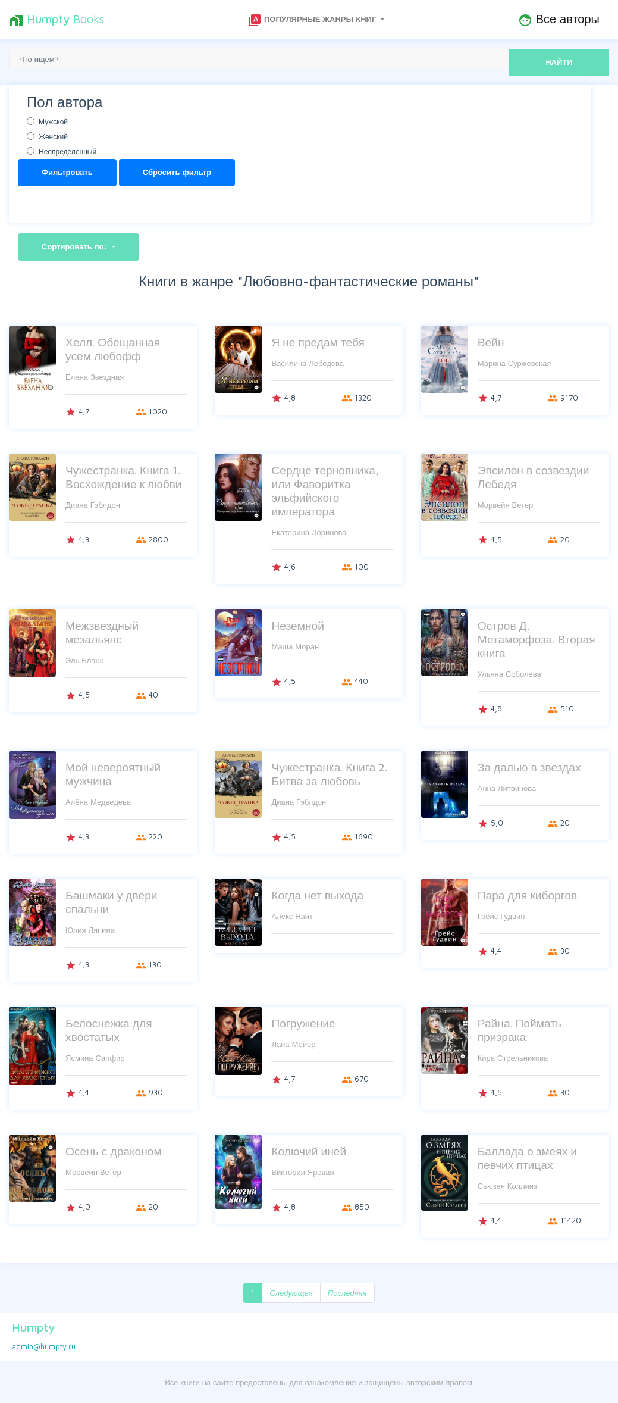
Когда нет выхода (317, 895)
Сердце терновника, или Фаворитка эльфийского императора (325, 490)
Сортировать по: (76, 246)
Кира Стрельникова (513, 1058)
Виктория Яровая (302, 1172)
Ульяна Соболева (509, 674)
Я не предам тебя (317, 342)
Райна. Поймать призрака (519, 1029)
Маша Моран (295, 646)
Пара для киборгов (527, 895)
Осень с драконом (113, 1151)
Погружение (303, 1023)
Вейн (491, 342)
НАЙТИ (558, 62)
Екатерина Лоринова (308, 532)
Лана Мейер (293, 1044)
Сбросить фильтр (177, 172)
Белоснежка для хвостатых (108, 1029)
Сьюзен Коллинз (507, 1185)
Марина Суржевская (514, 363)
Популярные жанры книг (312, 20)
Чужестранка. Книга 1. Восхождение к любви (123, 476)
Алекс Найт (292, 916)
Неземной (297, 625)
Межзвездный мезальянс (102, 632)
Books (56, 19)
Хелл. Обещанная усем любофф (112, 349)
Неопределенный (67, 151)
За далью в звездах (529, 767)
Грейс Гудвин (501, 916)
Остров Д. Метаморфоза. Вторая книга (536, 639)
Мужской (53, 121)
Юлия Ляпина (90, 930)
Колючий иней (308, 1151)
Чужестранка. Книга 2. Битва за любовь (329, 774)
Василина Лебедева (307, 363)
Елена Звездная (94, 377)
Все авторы (559, 19)
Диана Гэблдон (92, 505)
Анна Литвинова (507, 788)
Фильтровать (67, 172)
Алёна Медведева (98, 802)
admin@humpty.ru (44, 1346)
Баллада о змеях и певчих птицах (527, 1157)
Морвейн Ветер (506, 505)
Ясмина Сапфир (95, 1058)
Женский (53, 136)
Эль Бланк (84, 660)
